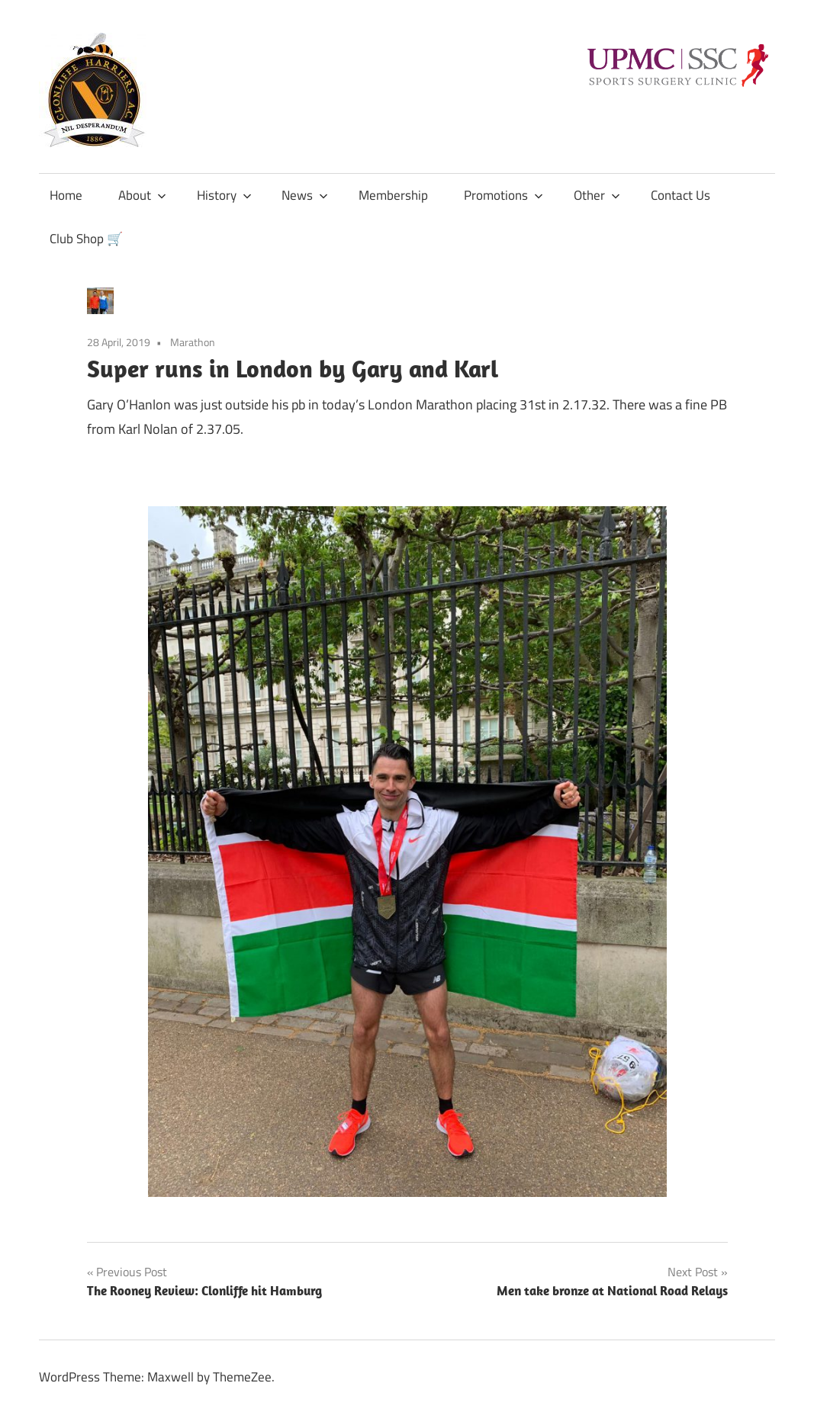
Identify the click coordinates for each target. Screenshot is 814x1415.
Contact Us (680, 195)
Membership (393, 195)
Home (66, 195)
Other (597, 195)
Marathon (192, 342)
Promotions (503, 195)
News (305, 195)
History (224, 195)
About (142, 195)
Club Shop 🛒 (86, 239)
